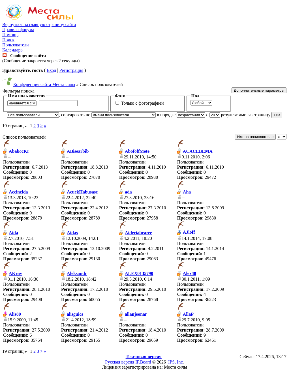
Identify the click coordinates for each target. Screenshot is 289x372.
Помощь (10, 34)
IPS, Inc (175, 362)
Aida (13, 232)
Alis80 (15, 314)
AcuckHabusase (82, 192)
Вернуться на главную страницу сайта (39, 24)
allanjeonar (136, 314)
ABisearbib (78, 151)
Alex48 (189, 273)
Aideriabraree (138, 232)
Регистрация (71, 70)
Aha (187, 192)
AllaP (188, 314)
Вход (51, 70)
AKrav (15, 273)
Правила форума (18, 29)
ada (128, 192)
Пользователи (15, 44)
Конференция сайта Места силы (44, 84)
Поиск (8, 39)
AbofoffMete (137, 151)
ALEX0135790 (139, 273)
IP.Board (143, 362)
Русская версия (119, 362)
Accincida (18, 192)
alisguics (75, 314)
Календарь (12, 50)
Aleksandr (77, 273)
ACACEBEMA (198, 151)
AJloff (189, 232)
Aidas (72, 232)
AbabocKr (19, 151)
